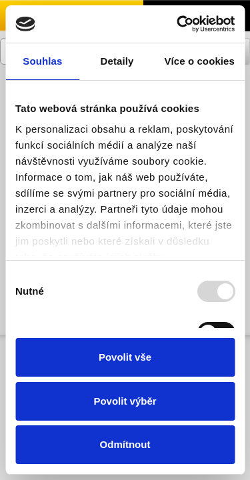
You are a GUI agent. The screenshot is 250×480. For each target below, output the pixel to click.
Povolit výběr (124, 401)
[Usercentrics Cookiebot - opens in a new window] (178, 24)
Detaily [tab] (117, 61)
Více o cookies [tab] (199, 61)
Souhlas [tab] (42, 61)
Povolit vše (125, 357)
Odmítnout (125, 444)
